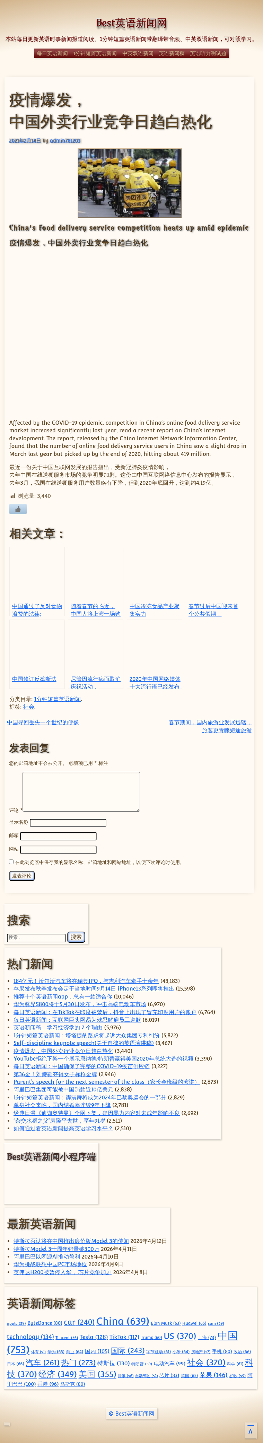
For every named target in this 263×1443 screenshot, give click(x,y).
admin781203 (65, 140)
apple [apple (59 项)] (16, 1322)
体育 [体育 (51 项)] (38, 1351)
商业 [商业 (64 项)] (75, 1350)
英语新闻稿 (172, 53)
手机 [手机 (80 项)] (222, 1350)
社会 (28, 706)
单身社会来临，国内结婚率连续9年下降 (62, 1104)
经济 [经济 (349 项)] (57, 1373)
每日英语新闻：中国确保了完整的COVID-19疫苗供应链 (82, 1065)
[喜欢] (18, 509)
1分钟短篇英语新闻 (95, 53)
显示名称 (18, 822)
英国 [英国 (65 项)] (189, 1374)
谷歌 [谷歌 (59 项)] (237, 1374)
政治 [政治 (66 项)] (242, 1350)
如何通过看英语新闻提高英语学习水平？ (63, 1127)
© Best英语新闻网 (131, 1412)
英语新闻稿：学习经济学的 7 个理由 (58, 1026)
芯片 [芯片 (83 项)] (169, 1374)
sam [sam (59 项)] (216, 1322)
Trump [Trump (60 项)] (151, 1336)
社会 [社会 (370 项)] (206, 1361)
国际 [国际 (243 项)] (127, 1349)
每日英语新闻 (52, 53)
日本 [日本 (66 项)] (15, 1362)
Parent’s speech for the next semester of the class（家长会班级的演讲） (107, 1081)
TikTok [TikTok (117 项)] (124, 1336)
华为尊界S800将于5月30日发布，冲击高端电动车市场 (80, 1003)
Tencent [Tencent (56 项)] (66, 1336)
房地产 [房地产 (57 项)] (201, 1350)
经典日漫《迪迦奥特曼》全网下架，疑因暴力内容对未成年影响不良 (97, 1112)
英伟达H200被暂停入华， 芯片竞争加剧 (63, 1271)
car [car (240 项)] (79, 1321)
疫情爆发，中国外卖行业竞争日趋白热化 (63, 1050)
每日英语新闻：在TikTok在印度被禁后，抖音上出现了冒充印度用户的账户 (105, 1011)
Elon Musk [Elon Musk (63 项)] (166, 1322)
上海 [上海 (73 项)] (207, 1336)
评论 (16, 810)
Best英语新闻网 (131, 22)
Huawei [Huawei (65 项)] (194, 1322)
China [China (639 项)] (122, 1320)
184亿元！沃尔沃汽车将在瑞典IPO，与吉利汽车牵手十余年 (86, 980)
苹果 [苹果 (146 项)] (214, 1373)
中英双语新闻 (138, 53)
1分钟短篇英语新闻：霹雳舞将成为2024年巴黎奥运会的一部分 (90, 1096)
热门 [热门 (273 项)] (78, 1361)
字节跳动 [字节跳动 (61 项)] (158, 1350)
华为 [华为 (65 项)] (55, 1350)
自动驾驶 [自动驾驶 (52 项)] (146, 1375)
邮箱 (14, 835)
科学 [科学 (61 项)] (235, 1362)
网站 (14, 848)
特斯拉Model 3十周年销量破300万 (56, 1248)
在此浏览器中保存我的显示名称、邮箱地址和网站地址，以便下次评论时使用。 (100, 861)
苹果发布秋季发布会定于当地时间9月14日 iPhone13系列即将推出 (94, 987)
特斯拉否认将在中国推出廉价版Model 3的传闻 (71, 1240)
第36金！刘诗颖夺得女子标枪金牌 (55, 1073)
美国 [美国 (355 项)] (97, 1373)
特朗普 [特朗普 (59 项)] (141, 1362)
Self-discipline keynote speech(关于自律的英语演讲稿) (84, 1042)
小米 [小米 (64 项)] (181, 1350)
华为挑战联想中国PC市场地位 (50, 1263)
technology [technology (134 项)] (30, 1335)
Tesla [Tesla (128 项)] (94, 1335)
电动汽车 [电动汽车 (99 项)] (169, 1362)
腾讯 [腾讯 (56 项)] (125, 1374)
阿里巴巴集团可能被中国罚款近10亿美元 (63, 1088)
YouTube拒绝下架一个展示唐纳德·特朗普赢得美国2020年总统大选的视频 (103, 1057)
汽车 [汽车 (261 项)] (43, 1361)
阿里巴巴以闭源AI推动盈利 (47, 1255)
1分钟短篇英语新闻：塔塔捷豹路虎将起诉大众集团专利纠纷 (87, 1034)
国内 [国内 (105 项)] (97, 1350)
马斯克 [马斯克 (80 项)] (72, 1383)
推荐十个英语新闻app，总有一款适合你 (63, 995)
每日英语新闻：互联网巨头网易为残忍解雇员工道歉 (77, 1019)
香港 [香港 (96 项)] (48, 1383)
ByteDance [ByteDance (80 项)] (44, 1322)
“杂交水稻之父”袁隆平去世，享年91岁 (59, 1119)
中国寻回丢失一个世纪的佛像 (43, 722)
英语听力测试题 (208, 53)
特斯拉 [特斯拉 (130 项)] (113, 1362)
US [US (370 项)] (180, 1335)
